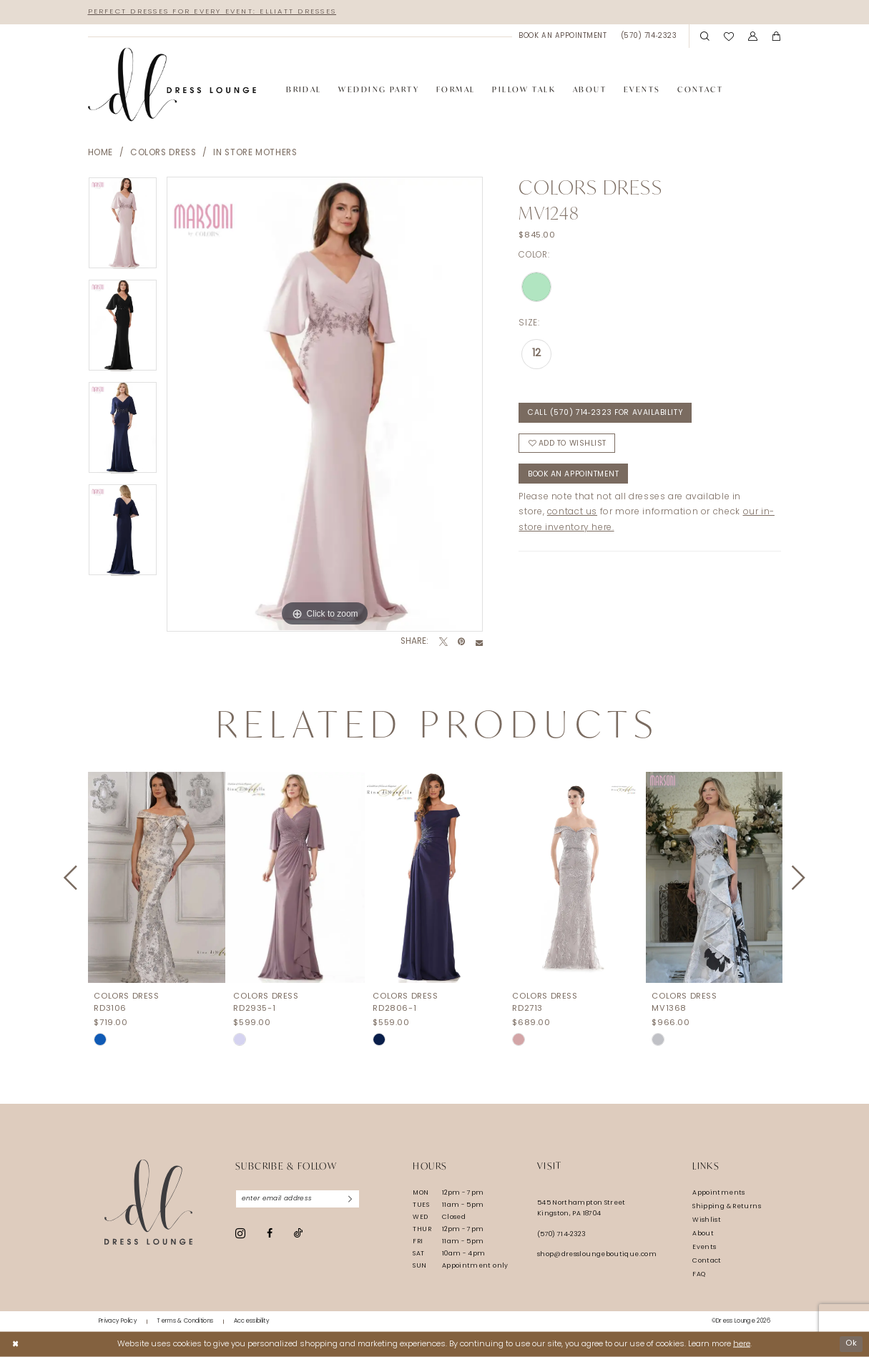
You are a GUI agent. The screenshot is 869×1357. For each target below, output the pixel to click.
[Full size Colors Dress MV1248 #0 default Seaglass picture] (324, 404)
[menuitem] (563, 36)
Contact (707, 1261)
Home (101, 153)
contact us (572, 513)
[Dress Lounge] (148, 1202)
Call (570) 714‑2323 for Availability (606, 413)
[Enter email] (297, 1199)
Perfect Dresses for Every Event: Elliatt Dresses (213, 12)
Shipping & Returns (726, 1206)
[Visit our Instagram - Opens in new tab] (240, 1233)
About (703, 1233)
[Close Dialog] (15, 1344)
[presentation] (156, 878)
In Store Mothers (255, 153)
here (741, 1344)
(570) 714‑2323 (561, 1234)
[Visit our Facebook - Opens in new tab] (270, 1233)
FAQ (698, 1274)
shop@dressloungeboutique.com (597, 1254)
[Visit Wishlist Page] (729, 36)
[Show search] (705, 36)
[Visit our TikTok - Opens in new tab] (298, 1233)
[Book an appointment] (563, 36)
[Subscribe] (350, 1199)
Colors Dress (163, 153)
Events (704, 1247)
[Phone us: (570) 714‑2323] (649, 36)
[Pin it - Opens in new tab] (461, 642)
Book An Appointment (573, 475)
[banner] (172, 85)
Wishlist (706, 1220)
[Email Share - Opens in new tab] (479, 642)
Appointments (718, 1193)
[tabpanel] (122, 228)
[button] (753, 36)
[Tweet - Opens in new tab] (443, 642)
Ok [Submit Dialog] (851, 1344)
